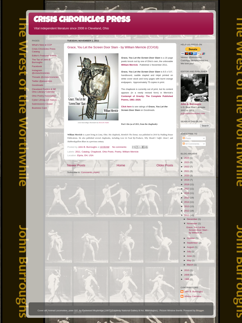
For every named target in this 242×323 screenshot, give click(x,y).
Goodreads (37, 85)
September (193, 242)
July (189, 251)
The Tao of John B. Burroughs (41, 61)
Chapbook (96, 151)
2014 (187, 202)
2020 (187, 175)
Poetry (118, 151)
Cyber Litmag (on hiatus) (44, 100)
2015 (187, 197)
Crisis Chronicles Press (82, 20)
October (191, 238)
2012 (187, 210)
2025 (187, 158)
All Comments (191, 144)
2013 (187, 206)
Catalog (86, 151)
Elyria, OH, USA (85, 155)
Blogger (200, 310)
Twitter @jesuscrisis (42, 81)
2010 (187, 270)
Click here (126, 106)
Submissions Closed (42, 104)
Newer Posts (76, 165)
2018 (187, 184)
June (189, 256)
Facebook (37, 66)
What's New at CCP (42, 45)
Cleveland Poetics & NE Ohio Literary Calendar (44, 90)
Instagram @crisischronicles (41, 71)
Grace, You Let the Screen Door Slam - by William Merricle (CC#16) (112, 47)
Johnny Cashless (192, 296)
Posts (187, 138)
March (190, 264)
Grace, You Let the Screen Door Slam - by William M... (197, 230)
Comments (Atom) (90, 172)
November (192, 223)
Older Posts (164, 165)
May (189, 260)
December (192, 219)
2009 (187, 275)
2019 (187, 180)
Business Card (39, 108)
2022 (187, 166)
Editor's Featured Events (44, 55)
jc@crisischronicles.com (193, 113)
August (191, 247)
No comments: (120, 147)
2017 (187, 188)
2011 (77, 151)
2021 (187, 171)
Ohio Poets (108, 151)
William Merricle (130, 151)
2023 (187, 162)
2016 (187, 193)
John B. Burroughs (191, 104)
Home (121, 165)
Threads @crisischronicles (45, 77)
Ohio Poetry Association (44, 96)
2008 (187, 279)
